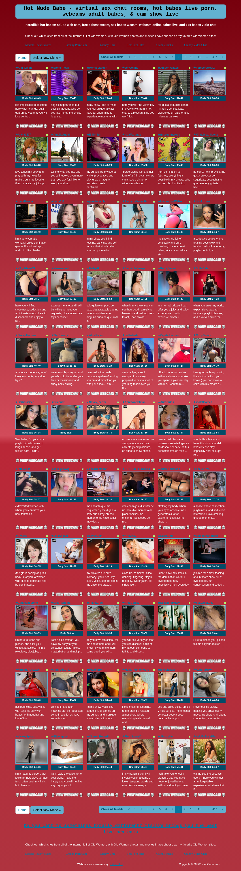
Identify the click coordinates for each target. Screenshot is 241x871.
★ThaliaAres (201, 469)
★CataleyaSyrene (26, 602)
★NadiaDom (165, 535)
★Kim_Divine (23, 67)
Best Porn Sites (135, 45)
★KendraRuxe (202, 669)
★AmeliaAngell (60, 134)
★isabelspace (166, 669)
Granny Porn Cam (76, 45)
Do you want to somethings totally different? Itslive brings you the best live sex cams (120, 829)
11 (199, 57)
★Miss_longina (60, 602)
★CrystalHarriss (168, 335)
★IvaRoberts (130, 335)
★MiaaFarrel (94, 669)
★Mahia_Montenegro (135, 669)
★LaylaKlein (94, 535)
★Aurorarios (166, 402)
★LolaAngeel (59, 535)
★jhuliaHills (23, 469)
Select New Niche (47, 57)
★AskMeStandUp (204, 736)
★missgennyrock (169, 134)
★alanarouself (60, 268)
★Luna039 (57, 201)
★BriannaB (58, 402)
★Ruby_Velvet (167, 268)
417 (214, 57)
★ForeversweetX (204, 67)
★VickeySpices (25, 736)
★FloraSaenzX (131, 736)
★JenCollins (130, 67)
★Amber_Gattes (168, 67)
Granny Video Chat (195, 45)
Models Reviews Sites (38, 45)
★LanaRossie (24, 201)
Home (22, 57)
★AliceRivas (95, 335)
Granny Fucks (164, 45)
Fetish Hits (116, 864)
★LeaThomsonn (97, 469)
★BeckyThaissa (25, 335)
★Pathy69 (93, 268)
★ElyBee (21, 535)
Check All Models (112, 57)
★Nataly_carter (96, 402)
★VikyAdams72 (25, 268)
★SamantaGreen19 (134, 201)
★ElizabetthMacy (169, 602)
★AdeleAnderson (169, 469)
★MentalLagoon (97, 67)
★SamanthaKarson (205, 535)
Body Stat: (31, 98)
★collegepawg (60, 469)
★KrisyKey (129, 535)
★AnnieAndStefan (133, 402)
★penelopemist (96, 201)
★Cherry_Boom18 (98, 736)
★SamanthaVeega (133, 268)
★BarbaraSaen (24, 402)
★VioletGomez (202, 402)
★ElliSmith (93, 134)
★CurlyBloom (202, 335)
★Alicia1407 (23, 134)
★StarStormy (59, 335)
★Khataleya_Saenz (205, 134)
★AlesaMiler (166, 736)
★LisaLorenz (201, 201)
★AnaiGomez (130, 602)
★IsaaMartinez (131, 134)
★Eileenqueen (60, 736)
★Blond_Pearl (60, 67)
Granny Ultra (107, 45)
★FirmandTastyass (27, 669)
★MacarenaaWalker (170, 201)
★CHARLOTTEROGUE (136, 469)
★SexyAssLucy (203, 602)
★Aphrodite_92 (61, 669)
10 (191, 57)
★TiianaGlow (95, 602)
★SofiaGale (200, 268)
